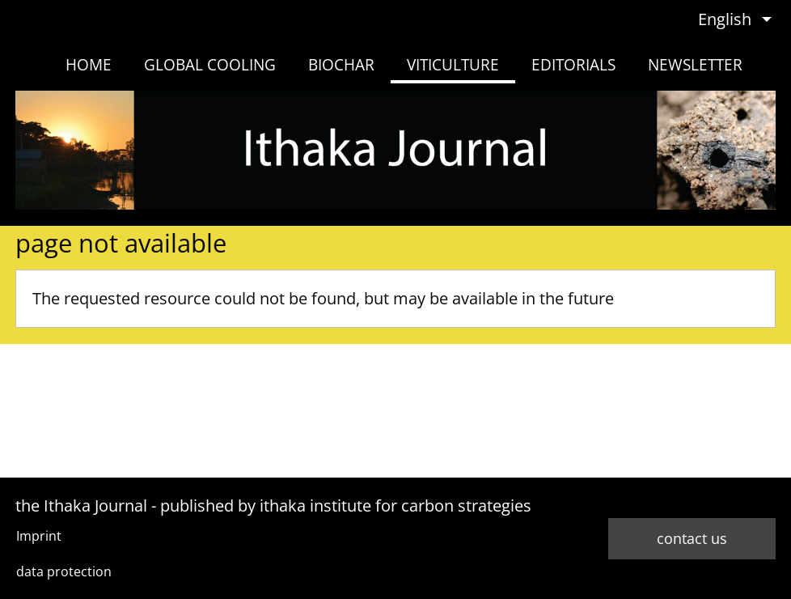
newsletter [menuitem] (695, 64)
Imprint (38, 536)
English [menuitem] (724, 19)
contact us (692, 538)
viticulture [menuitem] (453, 64)
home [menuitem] (89, 64)
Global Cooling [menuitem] (210, 64)
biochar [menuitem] (341, 64)
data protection (64, 571)
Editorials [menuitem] (573, 64)
